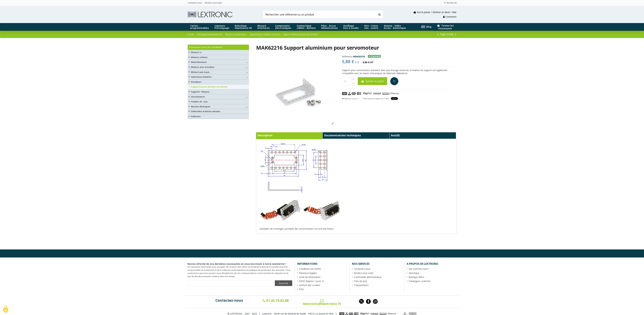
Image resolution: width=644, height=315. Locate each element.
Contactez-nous (229, 300)
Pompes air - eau (199, 101)
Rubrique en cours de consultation (206, 47)
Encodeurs (196, 81)
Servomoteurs (198, 96)
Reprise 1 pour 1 (350, 98)
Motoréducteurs (199, 62)
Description (265, 135)
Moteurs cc (196, 52)
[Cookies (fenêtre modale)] (5, 309)
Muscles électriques (200, 106)
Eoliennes (196, 116)
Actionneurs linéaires (201, 76)
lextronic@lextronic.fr (322, 302)
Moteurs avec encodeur (202, 67)
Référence (347, 56)
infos (394, 98)
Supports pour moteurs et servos (209, 86)
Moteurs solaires (199, 57)
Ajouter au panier (372, 81)
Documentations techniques (342, 135)
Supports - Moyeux (200, 91)
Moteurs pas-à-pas (200, 72)
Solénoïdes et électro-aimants (205, 111)
